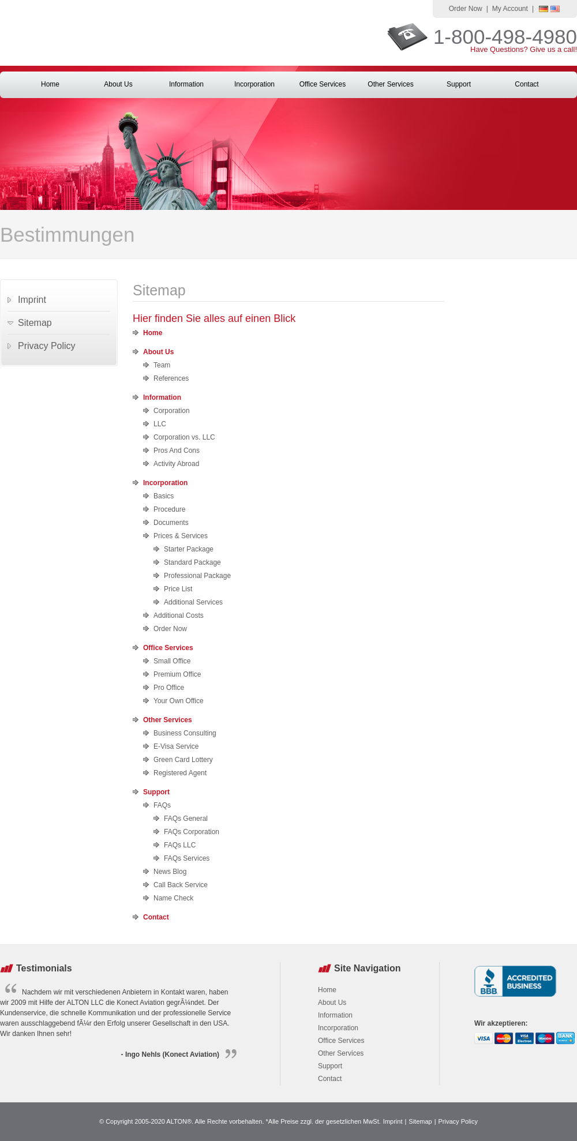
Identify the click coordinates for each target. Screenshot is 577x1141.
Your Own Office (178, 701)
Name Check (173, 898)
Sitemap (35, 323)
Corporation (171, 411)
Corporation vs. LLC (184, 437)
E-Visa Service (175, 746)
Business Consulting (184, 733)
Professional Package (197, 576)
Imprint (32, 300)
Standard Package (192, 562)
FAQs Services (186, 858)
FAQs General (186, 819)
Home (50, 84)
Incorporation (254, 84)
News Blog (169, 872)
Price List (178, 589)
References (171, 378)
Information (186, 84)
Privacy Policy (47, 346)
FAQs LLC (180, 845)
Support (459, 84)
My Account (510, 9)
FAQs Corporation (191, 832)
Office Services (322, 84)
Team (161, 365)
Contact (526, 84)
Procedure (169, 509)
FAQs (162, 805)
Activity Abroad (176, 464)
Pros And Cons (176, 450)
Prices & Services (180, 536)
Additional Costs (178, 615)
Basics (163, 496)
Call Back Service (180, 885)
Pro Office (168, 688)
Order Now (465, 9)
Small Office (171, 661)
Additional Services (193, 602)
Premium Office (177, 674)
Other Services (390, 84)
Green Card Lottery (183, 760)
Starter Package (188, 549)
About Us (118, 84)
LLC (159, 424)
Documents (171, 523)
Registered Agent (180, 773)
